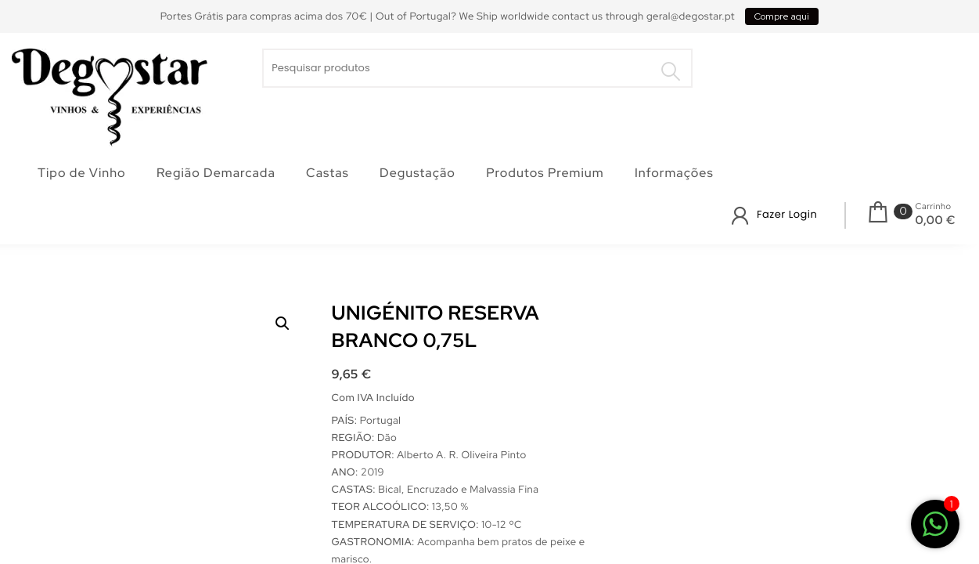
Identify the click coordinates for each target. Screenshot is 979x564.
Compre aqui (781, 16)
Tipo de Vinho (82, 172)
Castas (327, 172)
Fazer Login (787, 214)
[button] (282, 323)
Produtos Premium (544, 172)
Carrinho (934, 206)
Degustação (417, 172)
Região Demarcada (216, 172)
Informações (674, 172)
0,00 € (936, 220)
